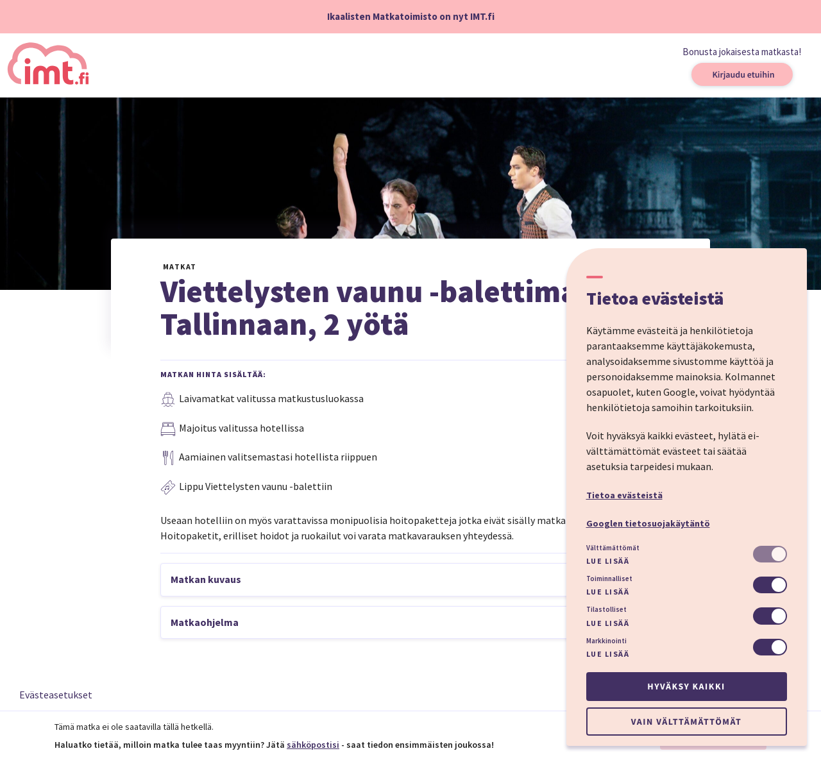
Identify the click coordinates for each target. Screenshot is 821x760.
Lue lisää (608, 561)
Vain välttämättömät (686, 721)
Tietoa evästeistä (624, 495)
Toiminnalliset (609, 578)
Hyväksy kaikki (686, 686)
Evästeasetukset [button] (55, 694)
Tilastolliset (606, 609)
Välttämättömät (612, 547)
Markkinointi (606, 640)
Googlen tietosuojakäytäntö (648, 523)
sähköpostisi (313, 744)
